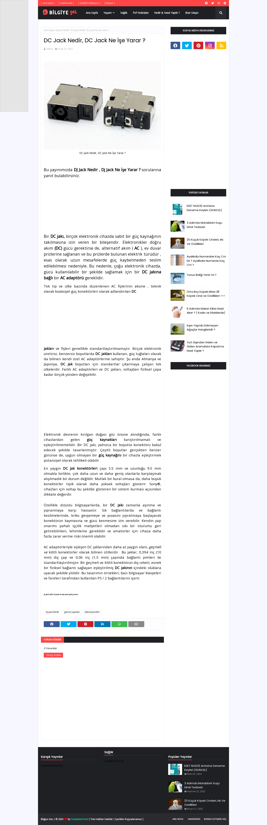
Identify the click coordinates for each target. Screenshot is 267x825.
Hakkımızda (194, 819)
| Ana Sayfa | (48, 3)
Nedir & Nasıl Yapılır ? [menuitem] (167, 12)
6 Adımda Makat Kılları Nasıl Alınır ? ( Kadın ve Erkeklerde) (206, 311)
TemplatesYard (79, 819)
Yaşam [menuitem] (107, 12)
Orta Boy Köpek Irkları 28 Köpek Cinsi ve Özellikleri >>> (206, 294)
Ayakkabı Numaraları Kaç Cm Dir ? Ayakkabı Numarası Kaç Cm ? (206, 260)
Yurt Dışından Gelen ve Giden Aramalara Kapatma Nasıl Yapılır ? (205, 346)
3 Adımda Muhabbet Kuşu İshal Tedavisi (204, 225)
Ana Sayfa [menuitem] (92, 12)
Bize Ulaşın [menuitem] (191, 12)
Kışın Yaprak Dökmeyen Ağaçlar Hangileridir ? (202, 327)
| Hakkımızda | (66, 3)
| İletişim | (109, 3)
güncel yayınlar (72, 612)
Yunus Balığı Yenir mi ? (201, 275)
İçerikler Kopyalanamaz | (129, 819)
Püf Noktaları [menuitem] (141, 12)
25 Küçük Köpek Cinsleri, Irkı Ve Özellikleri (205, 242)
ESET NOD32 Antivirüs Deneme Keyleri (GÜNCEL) (204, 208)
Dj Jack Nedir (62, 30)
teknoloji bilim (92, 612)
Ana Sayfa (49, 30)
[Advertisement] (102, 205)
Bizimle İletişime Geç (215, 819)
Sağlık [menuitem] (123, 12)
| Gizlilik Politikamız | (89, 3)
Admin (49, 48)
